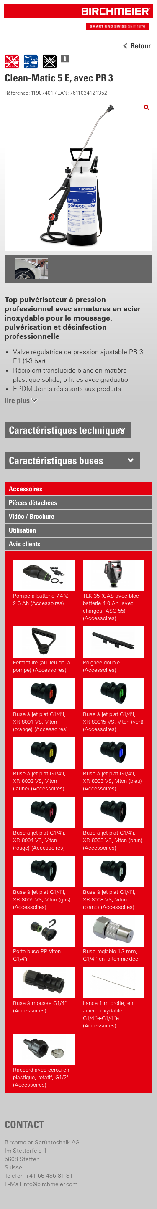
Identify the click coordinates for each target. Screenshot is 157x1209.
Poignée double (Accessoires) (113, 649)
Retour (141, 46)
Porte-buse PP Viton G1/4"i (43, 938)
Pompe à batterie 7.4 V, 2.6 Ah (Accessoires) (43, 583)
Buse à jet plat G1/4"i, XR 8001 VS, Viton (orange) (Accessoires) (43, 705)
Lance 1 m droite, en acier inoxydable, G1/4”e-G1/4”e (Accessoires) (113, 998)
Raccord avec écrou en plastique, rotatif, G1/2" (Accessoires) (43, 1061)
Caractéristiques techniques (67, 430)
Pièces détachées (33, 502)
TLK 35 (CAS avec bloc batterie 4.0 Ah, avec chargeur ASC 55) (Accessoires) (113, 590)
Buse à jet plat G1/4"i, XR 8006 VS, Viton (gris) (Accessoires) (43, 883)
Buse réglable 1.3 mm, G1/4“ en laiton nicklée (113, 938)
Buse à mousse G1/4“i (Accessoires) (43, 990)
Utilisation (22, 530)
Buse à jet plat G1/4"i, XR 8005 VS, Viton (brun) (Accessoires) (113, 824)
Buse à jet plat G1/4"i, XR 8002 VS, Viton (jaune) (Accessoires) (43, 764)
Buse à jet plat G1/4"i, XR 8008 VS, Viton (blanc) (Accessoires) (113, 883)
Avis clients (24, 544)
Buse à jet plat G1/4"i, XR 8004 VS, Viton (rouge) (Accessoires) (43, 824)
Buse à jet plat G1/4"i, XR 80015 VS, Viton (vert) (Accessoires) (113, 705)
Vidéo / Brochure (31, 516)
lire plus (17, 400)
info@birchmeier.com (50, 1184)
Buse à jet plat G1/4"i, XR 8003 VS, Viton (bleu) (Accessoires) (113, 764)
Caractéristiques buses (56, 460)
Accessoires (25, 489)
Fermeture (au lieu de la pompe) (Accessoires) (43, 649)
